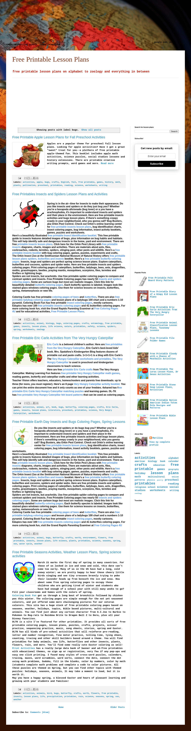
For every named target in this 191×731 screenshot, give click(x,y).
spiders (111, 326)
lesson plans (39, 326)
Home (61, 707)
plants (16, 185)
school (151, 487)
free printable (86, 182)
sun (15, 544)
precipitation (54, 697)
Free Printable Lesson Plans (50, 59)
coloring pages (71, 323)
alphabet (173, 458)
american (140, 461)
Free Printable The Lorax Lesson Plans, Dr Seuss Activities (164, 372)
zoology (41, 330)
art (47, 407)
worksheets (91, 185)
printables (56, 185)
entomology (97, 323)
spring (16, 330)
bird (49, 693)
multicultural (156, 477)
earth (78, 538)
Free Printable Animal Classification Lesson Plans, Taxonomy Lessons (163, 326)
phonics (151, 480)
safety (91, 326)
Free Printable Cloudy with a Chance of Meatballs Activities (163, 356)
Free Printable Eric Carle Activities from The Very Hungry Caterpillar (62, 338)
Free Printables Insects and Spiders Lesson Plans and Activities (59, 194)
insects (26, 326)
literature (54, 410)
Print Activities (23, 648)
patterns (140, 480)
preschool (43, 185)
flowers (102, 538)
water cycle (25, 544)
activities (28, 182)
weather (38, 544)
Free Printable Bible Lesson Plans (163, 416)
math (117, 182)
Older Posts (118, 707)
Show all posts (91, 130)
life (42, 697)
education (159, 465)
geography (173, 469)
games (100, 182)
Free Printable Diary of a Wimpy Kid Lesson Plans (163, 294)
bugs (47, 182)
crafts (55, 182)
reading (68, 185)
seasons (107, 541)
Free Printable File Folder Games (162, 339)
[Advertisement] (79, 21)
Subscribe (156, 163)
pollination (29, 185)
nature (67, 326)
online (175, 477)
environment (89, 538)
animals (41, 693)
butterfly (71, 407)
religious (140, 487)
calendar (173, 461)
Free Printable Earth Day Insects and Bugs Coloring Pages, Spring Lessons (68, 422)
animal (40, 323)
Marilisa (158, 438)
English (65, 182)
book (54, 407)
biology (50, 323)
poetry (160, 480)
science (79, 185)
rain (80, 697)
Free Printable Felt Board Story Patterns (161, 279)
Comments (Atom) (40, 712)
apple (39, 182)
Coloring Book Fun (24, 595)
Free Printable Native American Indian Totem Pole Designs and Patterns (163, 404)
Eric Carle (112, 407)
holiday (140, 473)
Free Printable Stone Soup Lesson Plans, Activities (163, 387)
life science (55, 326)
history (109, 182)
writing (103, 185)
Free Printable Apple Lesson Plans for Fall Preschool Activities (58, 137)
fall (73, 182)
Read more (107, 163)
